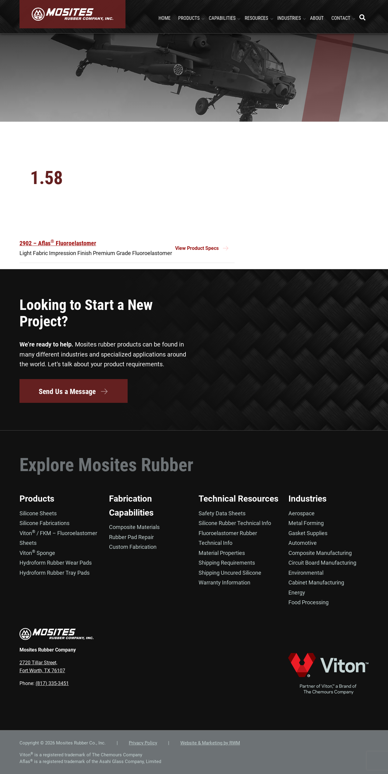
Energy (296, 592)
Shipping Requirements (227, 562)
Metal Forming (306, 523)
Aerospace (301, 513)
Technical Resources (238, 499)
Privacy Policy (143, 743)
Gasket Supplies (307, 533)
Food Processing (308, 602)
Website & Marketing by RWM (210, 743)
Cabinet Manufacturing (316, 582)
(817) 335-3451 (52, 683)
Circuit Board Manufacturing (322, 562)
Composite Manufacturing (320, 552)
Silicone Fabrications (44, 523)
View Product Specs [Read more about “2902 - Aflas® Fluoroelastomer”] (197, 248)
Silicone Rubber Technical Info (235, 523)
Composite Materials (134, 527)
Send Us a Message (73, 391)
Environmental (305, 572)
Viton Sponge (37, 552)
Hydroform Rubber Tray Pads (54, 572)
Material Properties (222, 552)
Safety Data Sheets (222, 513)
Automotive (302, 543)
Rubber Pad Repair (131, 537)
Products (36, 499)
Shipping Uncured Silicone (230, 572)
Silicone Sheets (38, 513)
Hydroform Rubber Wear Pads (55, 562)
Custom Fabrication (133, 547)
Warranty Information (224, 582)
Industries (307, 499)
